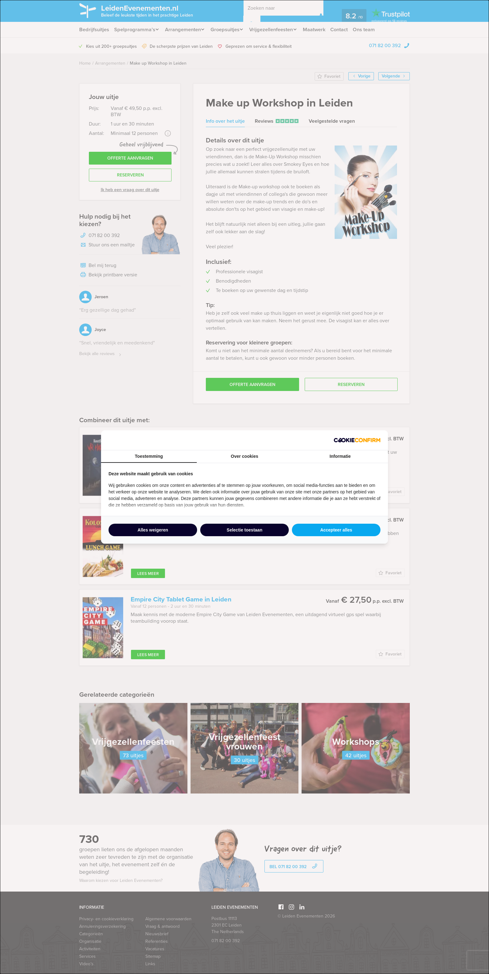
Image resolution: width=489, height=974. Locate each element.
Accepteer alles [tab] (336, 529)
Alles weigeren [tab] (153, 529)
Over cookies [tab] (244, 456)
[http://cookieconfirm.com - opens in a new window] (357, 440)
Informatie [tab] (340, 456)
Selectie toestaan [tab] (244, 529)
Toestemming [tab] (149, 456)
